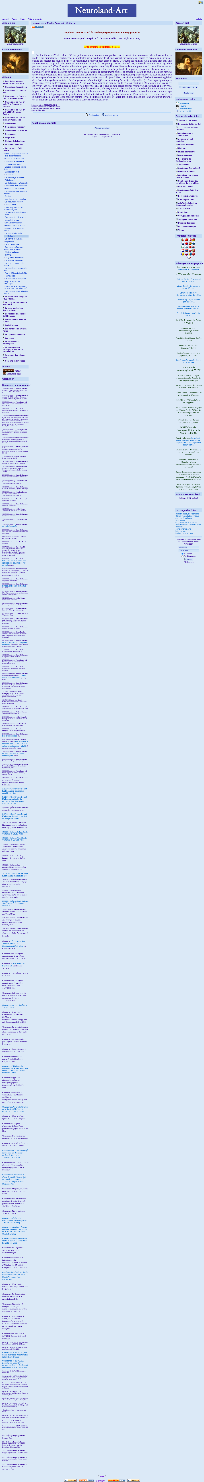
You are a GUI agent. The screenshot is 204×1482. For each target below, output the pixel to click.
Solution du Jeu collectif (188, 168)
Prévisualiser (92, 115)
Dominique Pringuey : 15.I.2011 (189, 294)
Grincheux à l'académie (14, 161)
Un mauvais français (13, 233)
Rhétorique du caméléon (15, 87)
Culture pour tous (185, 199)
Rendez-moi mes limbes (14, 226)
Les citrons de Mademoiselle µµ (183, 160)
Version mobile (185, 111)
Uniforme (11, 236)
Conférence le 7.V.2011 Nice (188, 361)
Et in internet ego (11, 180)
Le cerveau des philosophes (11, 343)
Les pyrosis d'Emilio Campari (13, 149)
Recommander (185, 109)
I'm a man (8, 175)
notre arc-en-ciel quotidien (184, 140)
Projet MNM (9, 138)
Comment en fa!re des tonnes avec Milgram (13, 248)
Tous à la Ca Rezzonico (14, 159)
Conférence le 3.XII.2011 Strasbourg (14, 1220)
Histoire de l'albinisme (14, 141)
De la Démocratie (11, 244)
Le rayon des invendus (14, 334)
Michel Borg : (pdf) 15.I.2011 (188, 301)
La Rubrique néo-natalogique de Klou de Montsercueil (13, 349)
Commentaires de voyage (15, 217)
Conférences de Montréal (15, 130)
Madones (181, 148)
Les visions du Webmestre (15, 186)
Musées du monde (185, 145)
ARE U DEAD (183, 209)
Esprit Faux (182, 212)
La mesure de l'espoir (13, 202)
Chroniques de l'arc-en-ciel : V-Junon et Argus (14, 97)
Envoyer (188, 559)
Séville (23, 746)
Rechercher (188, 93)
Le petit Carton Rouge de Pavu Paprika (15, 298)
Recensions (9, 134)
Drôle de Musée (184, 155)
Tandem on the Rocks (186, 120)
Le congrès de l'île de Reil (188, 124)
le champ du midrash (184, 533)
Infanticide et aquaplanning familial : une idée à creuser (15, 287)
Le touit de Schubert (13, 145)
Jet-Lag (7, 196)
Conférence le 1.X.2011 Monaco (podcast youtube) (15, 1109)
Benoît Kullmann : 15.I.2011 (188, 314)
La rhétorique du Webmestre (16, 183)
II (25, 744)
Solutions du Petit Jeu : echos (187, 191)
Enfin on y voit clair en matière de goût (13, 208)
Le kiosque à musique (187, 196)
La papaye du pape (12, 164)
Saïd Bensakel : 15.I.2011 (189, 307)
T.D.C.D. (8, 255)
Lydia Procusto (11, 325)
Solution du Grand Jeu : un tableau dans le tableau (187, 182)
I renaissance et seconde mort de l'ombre (15, 742)
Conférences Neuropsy (14, 127)
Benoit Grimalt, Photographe (187, 514)
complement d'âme (183, 529)
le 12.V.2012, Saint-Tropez (15, 1355)
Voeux (180, 230)
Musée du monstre (185, 152)
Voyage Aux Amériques (187, 216)
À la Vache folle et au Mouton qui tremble (186, 204)
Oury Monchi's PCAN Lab (185, 522)
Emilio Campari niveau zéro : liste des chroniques (16, 155)
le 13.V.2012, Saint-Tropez (15, 1364)
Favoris (182, 106)
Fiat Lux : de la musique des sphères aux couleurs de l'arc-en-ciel (14, 563)
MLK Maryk (180, 520)
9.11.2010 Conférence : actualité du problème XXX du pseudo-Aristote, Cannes (14, 800)
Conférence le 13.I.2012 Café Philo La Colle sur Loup (14, 1241)
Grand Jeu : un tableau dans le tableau (187, 176)
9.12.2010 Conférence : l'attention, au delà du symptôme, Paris (14, 816)
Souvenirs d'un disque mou (14, 356)
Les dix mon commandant (15, 199)
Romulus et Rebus (185, 172)
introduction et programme (188, 269)
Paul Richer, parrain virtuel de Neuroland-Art (13, 82)
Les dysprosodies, (9, 736)
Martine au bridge (11, 252)
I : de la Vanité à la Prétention (14, 676)
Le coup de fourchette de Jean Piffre (15, 303)
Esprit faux (9, 242)
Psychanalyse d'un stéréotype (12, 282)
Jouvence (8, 338)
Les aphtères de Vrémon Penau (15, 330)
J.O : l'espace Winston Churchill (187, 129)
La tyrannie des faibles (13, 258)
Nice (12, 834)
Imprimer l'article (110, 115)
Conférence (7, 1353)
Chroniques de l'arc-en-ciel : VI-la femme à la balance (14, 104)
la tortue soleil (181, 531)
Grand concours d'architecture (184, 134)
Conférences (9, 123)
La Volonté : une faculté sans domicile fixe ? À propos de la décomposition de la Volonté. (189, 441)
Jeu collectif (182, 165)
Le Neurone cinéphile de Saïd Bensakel (15, 315)
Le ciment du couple (186, 226)
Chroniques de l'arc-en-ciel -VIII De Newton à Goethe (14, 112)
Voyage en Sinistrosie (186, 219)
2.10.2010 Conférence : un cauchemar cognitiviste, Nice (14, 791)
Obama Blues (10, 205)
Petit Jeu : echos (184, 187)
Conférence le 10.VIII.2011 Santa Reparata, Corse (15, 1069)
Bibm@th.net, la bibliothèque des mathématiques (187, 517)
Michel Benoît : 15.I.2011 (188, 287)
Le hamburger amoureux (14, 177)
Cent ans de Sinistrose (14, 361)
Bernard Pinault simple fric (15, 273)
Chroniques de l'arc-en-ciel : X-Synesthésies (14, 119)
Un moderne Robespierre (15, 279)
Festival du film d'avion (14, 188)
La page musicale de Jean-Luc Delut (13, 309)
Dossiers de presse (185, 223)
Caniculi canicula (11, 172)
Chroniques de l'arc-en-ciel (14, 92)
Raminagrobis (10, 276)
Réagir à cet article (102, 128)
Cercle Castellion (9, 1234)
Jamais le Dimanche (13, 223)
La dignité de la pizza (13, 239)
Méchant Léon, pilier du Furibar (14, 320)
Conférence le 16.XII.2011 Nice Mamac (14, 1229)
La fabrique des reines (13, 260)
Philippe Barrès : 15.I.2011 (189, 280)
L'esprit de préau (11, 220)
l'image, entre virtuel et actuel (14, 586)
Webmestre (184, 103)
